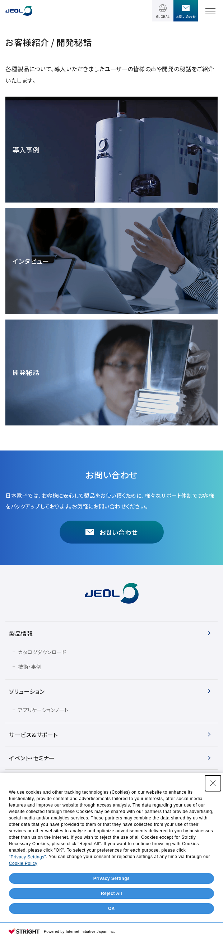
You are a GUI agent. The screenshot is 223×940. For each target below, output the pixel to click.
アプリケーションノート (43, 709)
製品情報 (21, 633)
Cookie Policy (23, 863)
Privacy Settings (111, 878)
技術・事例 (30, 666)
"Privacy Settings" (27, 856)
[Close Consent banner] (213, 783)
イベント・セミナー (32, 758)
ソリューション (27, 691)
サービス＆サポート (33, 734)
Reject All (111, 893)
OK (111, 908)
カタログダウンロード (42, 652)
